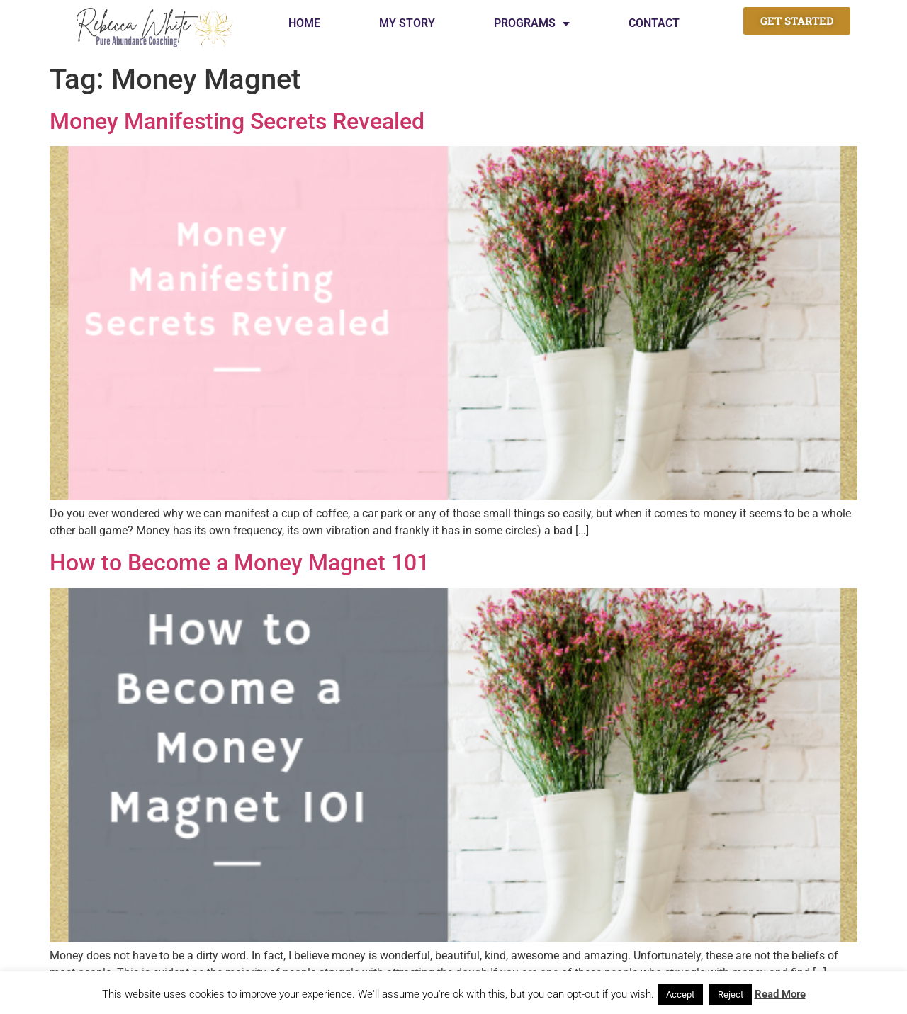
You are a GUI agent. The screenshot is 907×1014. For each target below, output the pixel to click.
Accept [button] (680, 994)
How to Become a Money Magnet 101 (239, 562)
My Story (407, 23)
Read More (780, 994)
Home (304, 23)
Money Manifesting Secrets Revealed (237, 121)
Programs (532, 23)
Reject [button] (730, 994)
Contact (654, 23)
